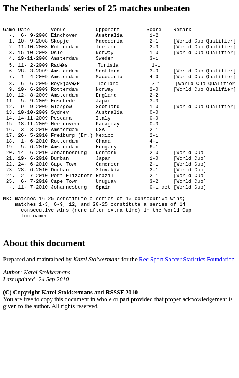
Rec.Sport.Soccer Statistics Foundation (187, 297)
